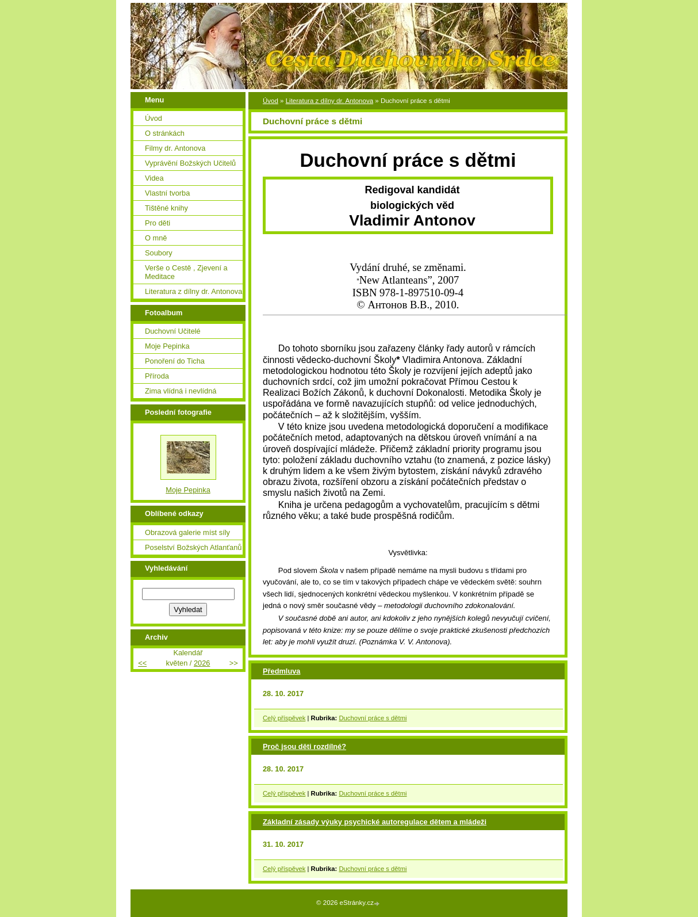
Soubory (158, 253)
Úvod (270, 100)
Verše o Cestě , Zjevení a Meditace (186, 272)
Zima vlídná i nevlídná (180, 391)
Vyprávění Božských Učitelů (190, 163)
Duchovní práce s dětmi (372, 718)
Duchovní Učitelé (173, 331)
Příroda (157, 376)
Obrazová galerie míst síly (187, 532)
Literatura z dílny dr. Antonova (329, 100)
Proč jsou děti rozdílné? (304, 746)
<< (142, 663)
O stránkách (165, 133)
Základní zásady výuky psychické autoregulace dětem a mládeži (374, 821)
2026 (202, 663)
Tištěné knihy (166, 208)
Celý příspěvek (284, 718)
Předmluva (281, 671)
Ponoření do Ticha (175, 361)
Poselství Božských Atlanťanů (193, 547)
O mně (156, 238)
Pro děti (157, 223)
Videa (154, 178)
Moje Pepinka (167, 346)
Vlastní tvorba (167, 193)
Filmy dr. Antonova (175, 148)
